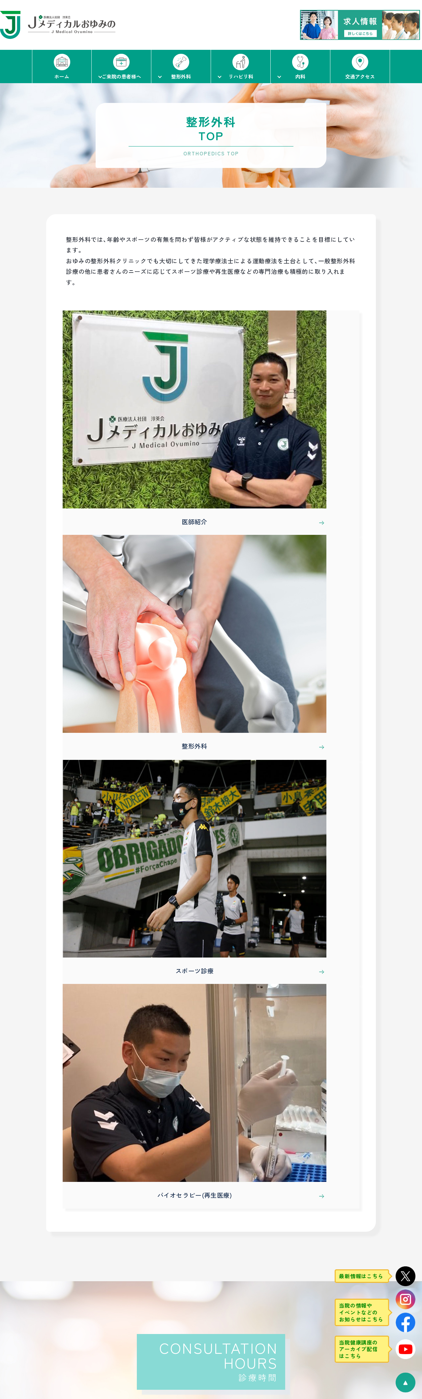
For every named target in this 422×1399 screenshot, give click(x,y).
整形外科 (130, 1295)
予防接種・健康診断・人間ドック (301, 1348)
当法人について (82, 1321)
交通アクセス (38, 1283)
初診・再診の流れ (84, 1281)
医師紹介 (130, 1281)
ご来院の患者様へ (87, 1267)
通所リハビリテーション (216, 1308)
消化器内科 (278, 1308)
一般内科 (276, 1295)
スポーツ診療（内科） (289, 1335)
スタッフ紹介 (204, 1281)
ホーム (29, 1267)
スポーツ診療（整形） (143, 1308)
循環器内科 (278, 1321)
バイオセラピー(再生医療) (149, 1321)
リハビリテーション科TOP (222, 1267)
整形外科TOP (137, 1267)
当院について (80, 1295)
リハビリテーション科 (213, 1295)
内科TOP (277, 1267)
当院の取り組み (82, 1308)
